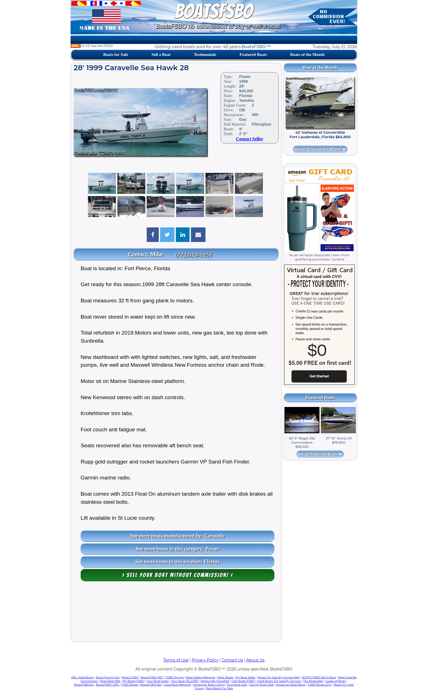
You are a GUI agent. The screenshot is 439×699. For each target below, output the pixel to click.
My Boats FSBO (133, 681)
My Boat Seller (246, 677)
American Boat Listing (209, 684)
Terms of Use (175, 660)
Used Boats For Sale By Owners (279, 681)
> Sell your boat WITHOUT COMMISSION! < (177, 575)
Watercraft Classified (214, 681)
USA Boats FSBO (243, 681)
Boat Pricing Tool (108, 677)
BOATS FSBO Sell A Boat (319, 677)
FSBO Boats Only (319, 684)
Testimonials (205, 54)
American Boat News (290, 684)
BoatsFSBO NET (152, 677)
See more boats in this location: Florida (178, 561)
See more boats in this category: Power (177, 549)
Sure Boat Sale (237, 684)
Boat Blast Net (110, 681)
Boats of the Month (307, 54)
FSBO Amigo (175, 677)
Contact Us (232, 660)
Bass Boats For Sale (219, 688)
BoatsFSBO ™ (256, 46)
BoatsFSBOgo (84, 684)
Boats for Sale (115, 54)
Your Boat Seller (158, 681)
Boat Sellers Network (200, 677)
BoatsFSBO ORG (107, 684)
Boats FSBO (130, 677)
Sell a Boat (161, 54)
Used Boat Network (177, 684)
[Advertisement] (176, 613)
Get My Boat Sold (261, 684)
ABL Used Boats (82, 677)
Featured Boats (253, 54)
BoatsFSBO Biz (151, 684)
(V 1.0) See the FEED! (92, 46)
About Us (255, 660)
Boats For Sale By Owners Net (279, 677)
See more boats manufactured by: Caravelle (177, 536)
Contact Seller (249, 138)
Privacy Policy (205, 660)
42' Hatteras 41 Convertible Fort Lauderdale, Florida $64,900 (320, 134)
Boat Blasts (225, 677)
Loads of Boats (335, 681)
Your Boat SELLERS (184, 681)
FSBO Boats (130, 684)
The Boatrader (313, 681)
